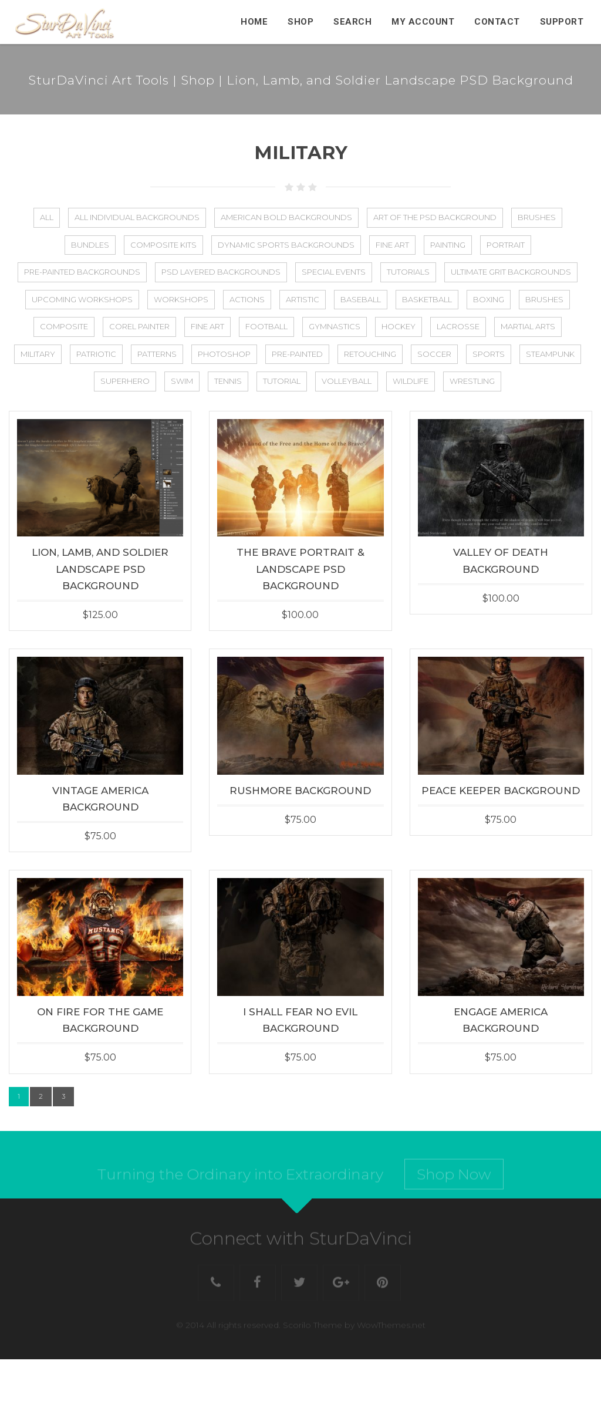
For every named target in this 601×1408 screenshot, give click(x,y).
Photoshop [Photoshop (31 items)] (224, 354)
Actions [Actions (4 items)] (247, 299)
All (46, 217)
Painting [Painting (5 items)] (447, 244)
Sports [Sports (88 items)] (488, 354)
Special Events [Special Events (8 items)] (334, 271)
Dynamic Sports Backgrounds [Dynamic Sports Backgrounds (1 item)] (286, 244)
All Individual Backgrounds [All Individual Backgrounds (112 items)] (137, 217)
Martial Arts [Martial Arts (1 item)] (528, 326)
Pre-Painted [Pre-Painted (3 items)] (297, 354)
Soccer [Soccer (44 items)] (434, 354)
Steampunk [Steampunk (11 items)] (550, 354)
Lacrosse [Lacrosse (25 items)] (458, 326)
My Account (422, 21)
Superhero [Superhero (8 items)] (125, 381)
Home (254, 21)
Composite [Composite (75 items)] (64, 326)
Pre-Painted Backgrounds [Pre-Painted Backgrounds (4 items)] (82, 271)
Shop (300, 21)
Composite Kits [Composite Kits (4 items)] (163, 244)
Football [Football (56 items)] (266, 326)
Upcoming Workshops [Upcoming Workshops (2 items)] (82, 299)
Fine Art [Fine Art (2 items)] (392, 244)
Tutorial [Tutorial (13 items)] (281, 381)
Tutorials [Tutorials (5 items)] (408, 271)
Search (352, 21)
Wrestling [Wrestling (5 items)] (472, 381)
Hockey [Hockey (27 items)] (398, 326)
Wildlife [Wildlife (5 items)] (410, 381)
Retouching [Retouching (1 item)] (370, 354)
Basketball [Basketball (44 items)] (427, 299)
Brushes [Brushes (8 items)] (537, 217)
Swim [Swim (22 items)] (182, 381)
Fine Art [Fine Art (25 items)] (207, 326)
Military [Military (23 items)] (38, 354)
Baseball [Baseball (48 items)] (360, 299)
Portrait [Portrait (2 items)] (506, 244)
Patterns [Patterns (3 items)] (157, 354)
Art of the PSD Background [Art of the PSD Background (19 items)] (435, 217)
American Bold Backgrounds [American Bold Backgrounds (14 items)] (286, 217)
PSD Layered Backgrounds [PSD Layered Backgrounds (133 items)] (221, 271)
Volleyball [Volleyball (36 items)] (347, 381)
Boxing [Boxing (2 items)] (488, 299)
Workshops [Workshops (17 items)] (181, 299)
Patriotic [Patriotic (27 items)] (96, 354)
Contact (497, 21)
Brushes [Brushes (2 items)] (544, 299)
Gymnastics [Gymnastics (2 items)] (334, 326)
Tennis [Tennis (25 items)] (228, 381)
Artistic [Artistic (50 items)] (302, 299)
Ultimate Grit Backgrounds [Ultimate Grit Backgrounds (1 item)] (511, 271)
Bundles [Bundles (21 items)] (90, 244)
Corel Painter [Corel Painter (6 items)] (139, 326)
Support (562, 21)
